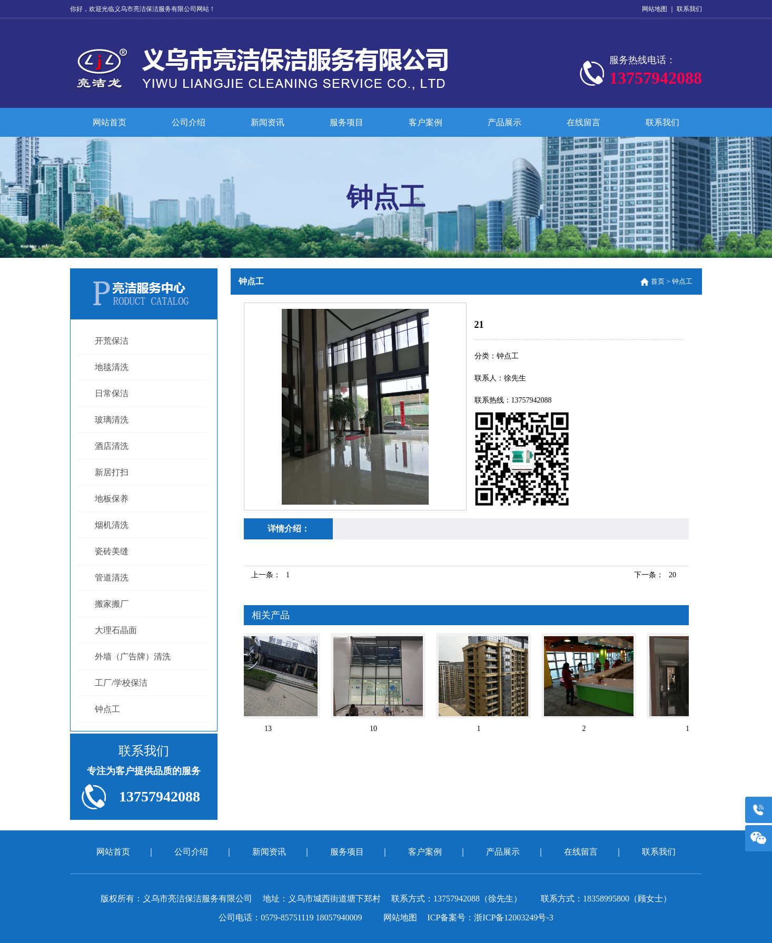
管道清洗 (111, 577)
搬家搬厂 (111, 603)
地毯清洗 (111, 367)
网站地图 (654, 9)
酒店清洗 (111, 446)
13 (269, 729)
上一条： (270, 575)
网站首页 (109, 122)
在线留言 (583, 122)
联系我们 (689, 9)
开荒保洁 (111, 340)
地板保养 (111, 498)
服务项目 (346, 122)
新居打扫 (111, 472)
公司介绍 (188, 122)
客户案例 (425, 122)
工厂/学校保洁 (121, 682)
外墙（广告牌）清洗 (133, 656)
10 (375, 729)
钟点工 (107, 709)
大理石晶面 (116, 630)
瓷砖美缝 (111, 551)
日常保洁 (111, 393)
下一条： (655, 575)
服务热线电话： (655, 73)
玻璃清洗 (111, 419)
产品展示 (504, 122)
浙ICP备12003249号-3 (513, 917)
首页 (658, 281)
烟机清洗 (111, 524)
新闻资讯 (267, 122)
